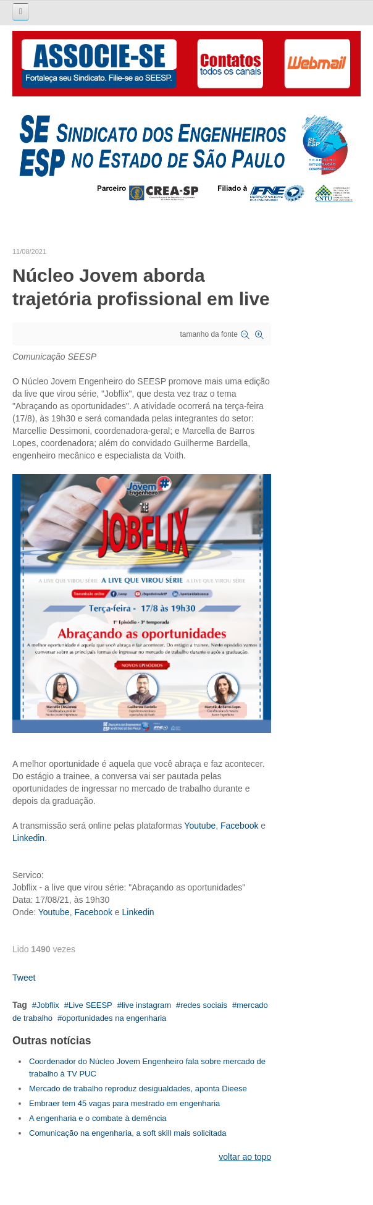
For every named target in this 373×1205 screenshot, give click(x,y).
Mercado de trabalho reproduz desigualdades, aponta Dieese (138, 1088)
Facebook (239, 826)
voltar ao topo (245, 1157)
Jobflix (47, 1005)
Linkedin (28, 838)
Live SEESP (90, 1005)
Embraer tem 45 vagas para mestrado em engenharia (124, 1103)
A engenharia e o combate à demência (98, 1118)
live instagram (146, 1005)
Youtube (200, 826)
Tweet (23, 978)
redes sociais (203, 1005)
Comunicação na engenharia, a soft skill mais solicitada (127, 1133)
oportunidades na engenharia (114, 1018)
